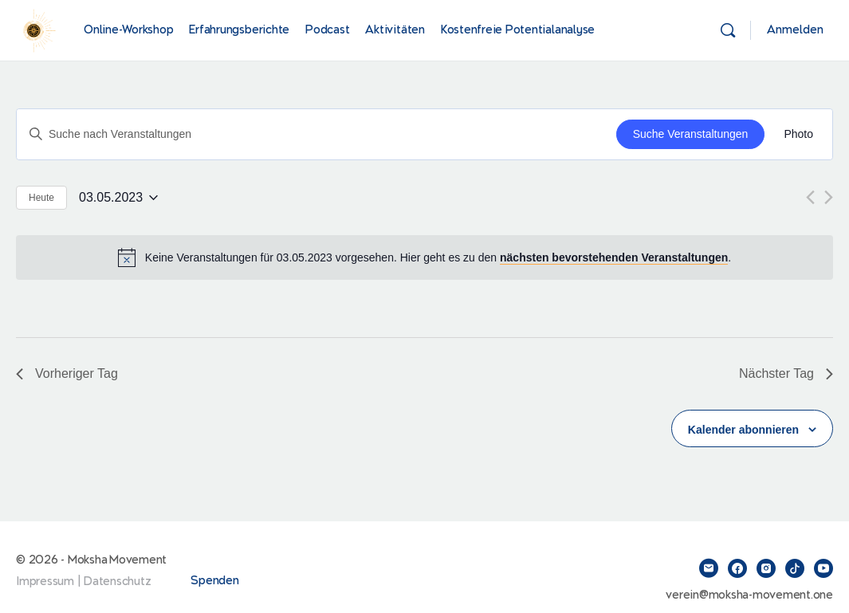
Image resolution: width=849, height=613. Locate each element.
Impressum (45, 581)
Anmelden (795, 29)
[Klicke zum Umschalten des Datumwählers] (118, 197)
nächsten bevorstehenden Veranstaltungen (614, 257)
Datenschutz (117, 581)
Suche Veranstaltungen (691, 134)
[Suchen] (728, 30)
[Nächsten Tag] (828, 197)
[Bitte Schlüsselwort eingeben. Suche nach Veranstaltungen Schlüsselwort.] (316, 134)
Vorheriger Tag (67, 373)
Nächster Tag (786, 373)
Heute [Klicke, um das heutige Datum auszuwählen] (41, 197)
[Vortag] (810, 197)
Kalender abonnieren (743, 429)
